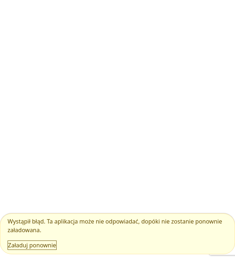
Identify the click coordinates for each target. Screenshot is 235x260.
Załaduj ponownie (32, 245)
